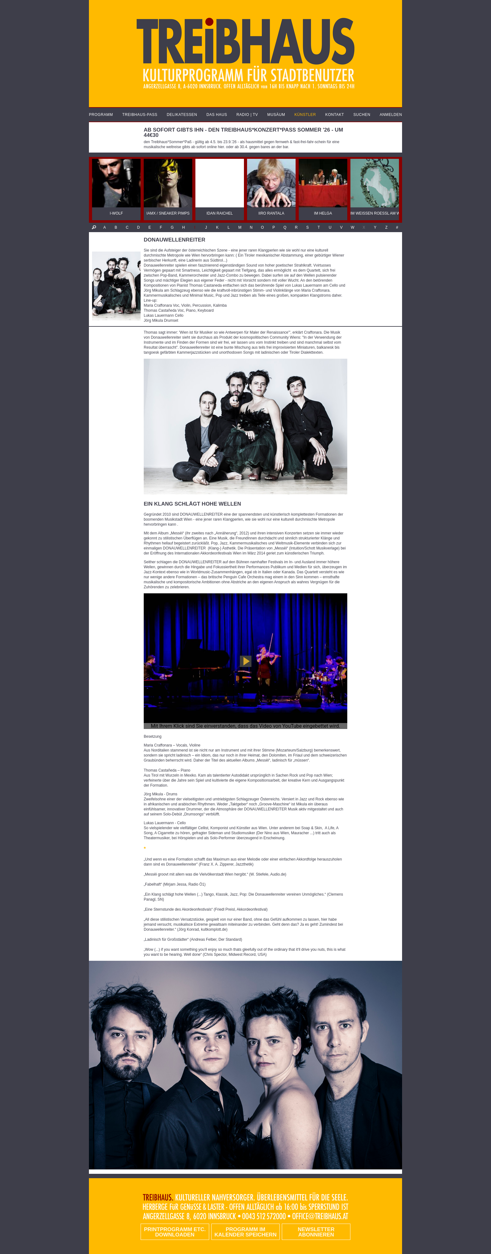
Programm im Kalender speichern (245, 1232)
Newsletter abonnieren (316, 1232)
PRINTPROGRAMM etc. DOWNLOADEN (175, 1232)
